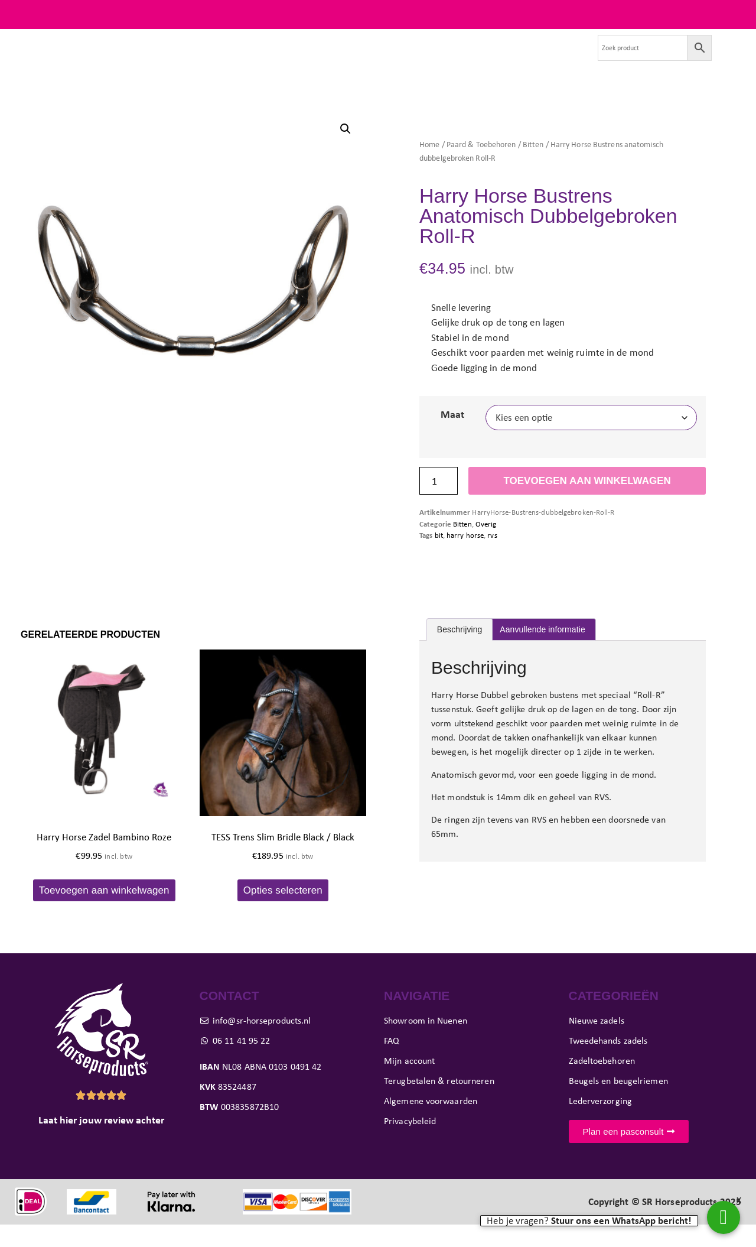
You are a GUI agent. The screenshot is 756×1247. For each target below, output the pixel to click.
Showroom (423, 59)
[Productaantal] (438, 504)
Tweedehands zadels (215, 59)
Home (429, 167)
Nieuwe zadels (122, 59)
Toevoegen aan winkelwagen (586, 503)
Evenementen (495, 59)
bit (439, 558)
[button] (345, 151)
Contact (560, 59)
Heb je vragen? (589, 1220)
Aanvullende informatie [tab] (542, 652)
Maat (452, 437)
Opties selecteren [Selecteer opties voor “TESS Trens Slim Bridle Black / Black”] (282, 912)
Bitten (533, 167)
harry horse (465, 558)
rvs (492, 558)
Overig (486, 546)
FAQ (732, 14)
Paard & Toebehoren (481, 167)
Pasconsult (357, 59)
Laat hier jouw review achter (101, 1142)
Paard (296, 59)
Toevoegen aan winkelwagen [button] (104, 912)
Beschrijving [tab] (460, 652)
